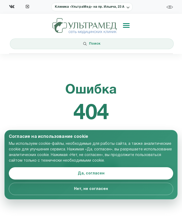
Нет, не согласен (91, 189)
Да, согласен (91, 173)
